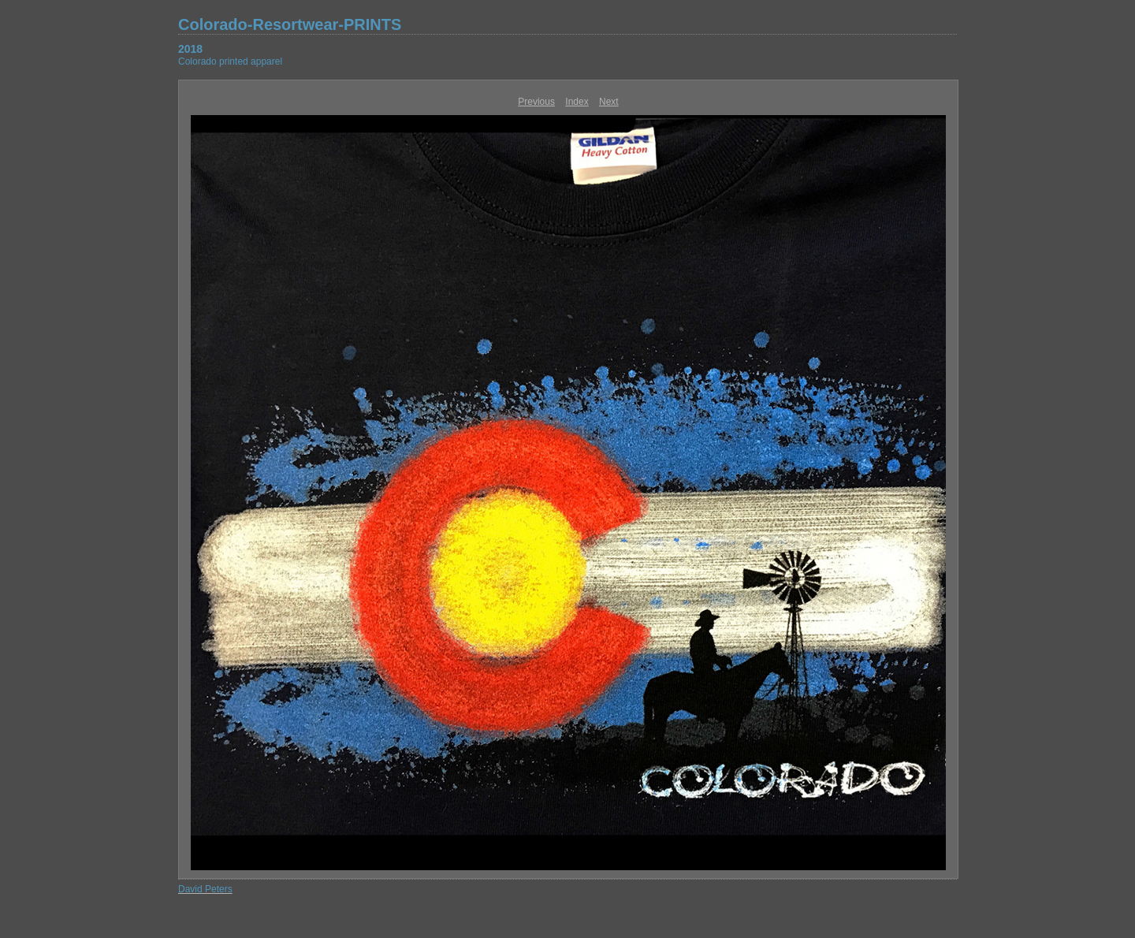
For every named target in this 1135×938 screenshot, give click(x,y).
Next (609, 101)
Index (576, 101)
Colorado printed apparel (230, 61)
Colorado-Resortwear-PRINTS (289, 24)
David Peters (205, 889)
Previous (536, 101)
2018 (190, 49)
